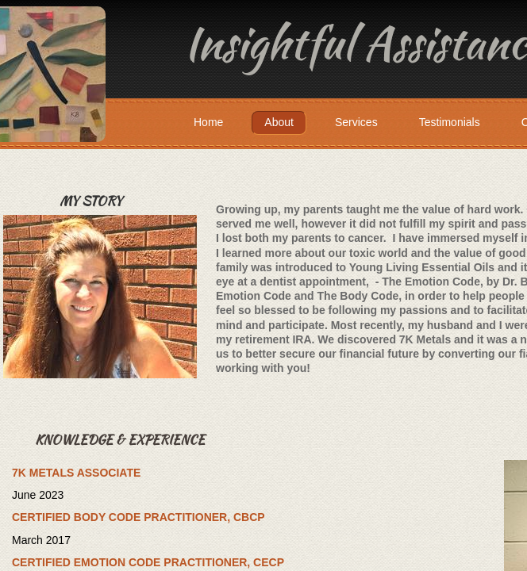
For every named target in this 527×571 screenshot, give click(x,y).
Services (356, 122)
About (279, 122)
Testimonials (449, 122)
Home (208, 122)
